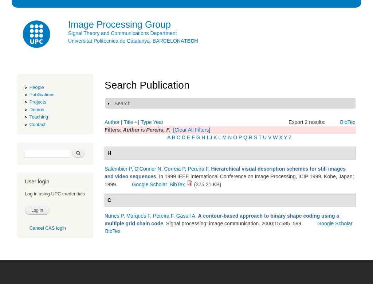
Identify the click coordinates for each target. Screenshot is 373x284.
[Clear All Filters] (191, 130)
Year (158, 122)
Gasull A (185, 216)
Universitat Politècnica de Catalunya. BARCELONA (133, 41)
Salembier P (118, 169)
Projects (38, 102)
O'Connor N (147, 169)
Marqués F (138, 216)
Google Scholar (149, 184)
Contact (38, 124)
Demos (37, 109)
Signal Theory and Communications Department (122, 33)
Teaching (39, 117)
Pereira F (198, 169)
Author (112, 122)
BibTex (348, 122)
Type (146, 122)
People (37, 87)
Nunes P (114, 216)
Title (128, 122)
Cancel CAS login (48, 228)
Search (122, 103)
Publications (42, 94)
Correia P (174, 169)
